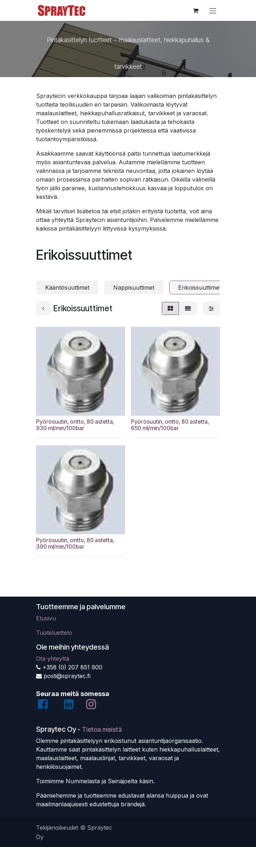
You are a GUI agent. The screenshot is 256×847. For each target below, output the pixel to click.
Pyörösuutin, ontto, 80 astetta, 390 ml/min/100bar (75, 543)
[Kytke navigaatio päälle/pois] (213, 10)
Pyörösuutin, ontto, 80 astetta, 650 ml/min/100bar (170, 425)
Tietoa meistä (102, 729)
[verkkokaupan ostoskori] (195, 10)
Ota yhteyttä (52, 658)
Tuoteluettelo (54, 632)
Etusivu (46, 618)
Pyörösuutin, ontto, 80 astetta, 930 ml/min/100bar (75, 425)
